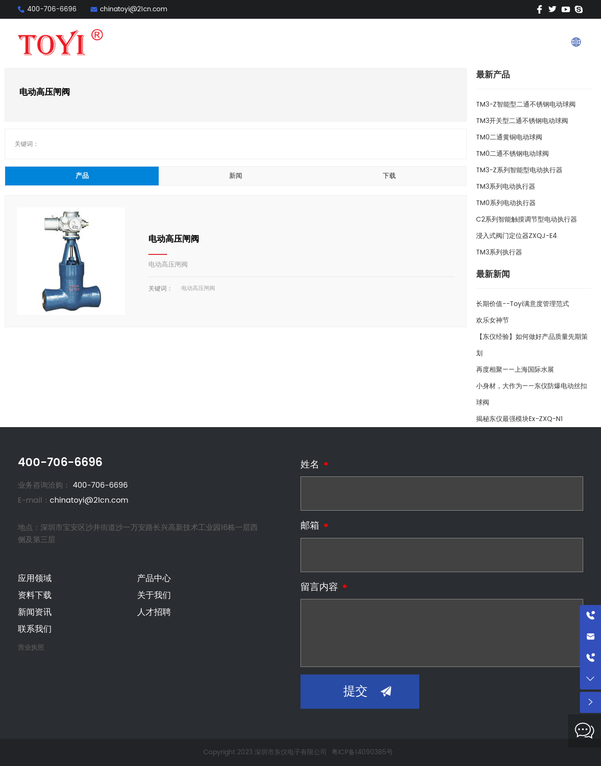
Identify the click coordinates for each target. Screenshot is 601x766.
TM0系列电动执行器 (506, 203)
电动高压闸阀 (173, 239)
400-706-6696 (52, 9)
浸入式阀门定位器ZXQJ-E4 (516, 235)
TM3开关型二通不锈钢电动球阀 (522, 120)
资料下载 (387, 42)
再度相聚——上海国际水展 (515, 369)
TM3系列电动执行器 (505, 186)
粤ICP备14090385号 (362, 752)
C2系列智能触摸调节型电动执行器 (526, 219)
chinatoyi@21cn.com (133, 9)
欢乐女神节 (492, 320)
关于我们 (426, 42)
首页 (278, 42)
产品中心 (349, 42)
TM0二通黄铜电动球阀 (509, 137)
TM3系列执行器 (499, 252)
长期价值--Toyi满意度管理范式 (522, 304)
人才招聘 (502, 42)
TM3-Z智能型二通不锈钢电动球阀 (526, 104)
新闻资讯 (464, 42)
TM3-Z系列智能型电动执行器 (519, 170)
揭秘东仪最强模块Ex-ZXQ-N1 (519, 419)
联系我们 (541, 42)
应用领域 (311, 42)
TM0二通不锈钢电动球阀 (512, 153)
